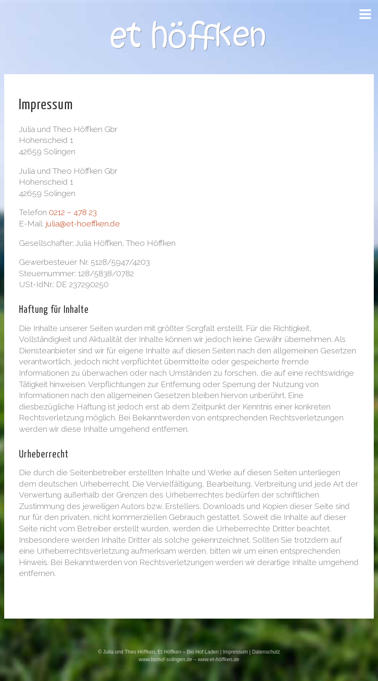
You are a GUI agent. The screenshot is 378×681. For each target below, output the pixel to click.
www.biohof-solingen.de (165, 659)
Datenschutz (266, 652)
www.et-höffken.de (219, 659)
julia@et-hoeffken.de (82, 223)
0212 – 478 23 (73, 212)
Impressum (236, 652)
